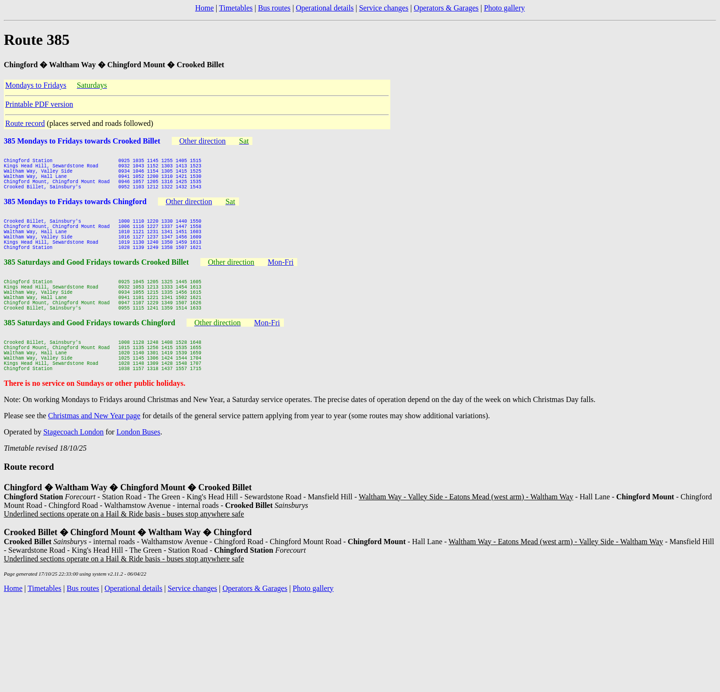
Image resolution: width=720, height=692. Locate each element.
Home (204, 8)
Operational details (325, 8)
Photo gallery (504, 8)
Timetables (236, 8)
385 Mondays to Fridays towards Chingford (75, 211)
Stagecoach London (73, 472)
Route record (25, 123)
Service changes (383, 8)
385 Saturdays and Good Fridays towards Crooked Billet (96, 282)
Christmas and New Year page (94, 456)
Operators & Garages (446, 8)
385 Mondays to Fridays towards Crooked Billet (82, 141)
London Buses (138, 472)
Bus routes (274, 8)
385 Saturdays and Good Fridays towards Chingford (89, 353)
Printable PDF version (39, 104)
